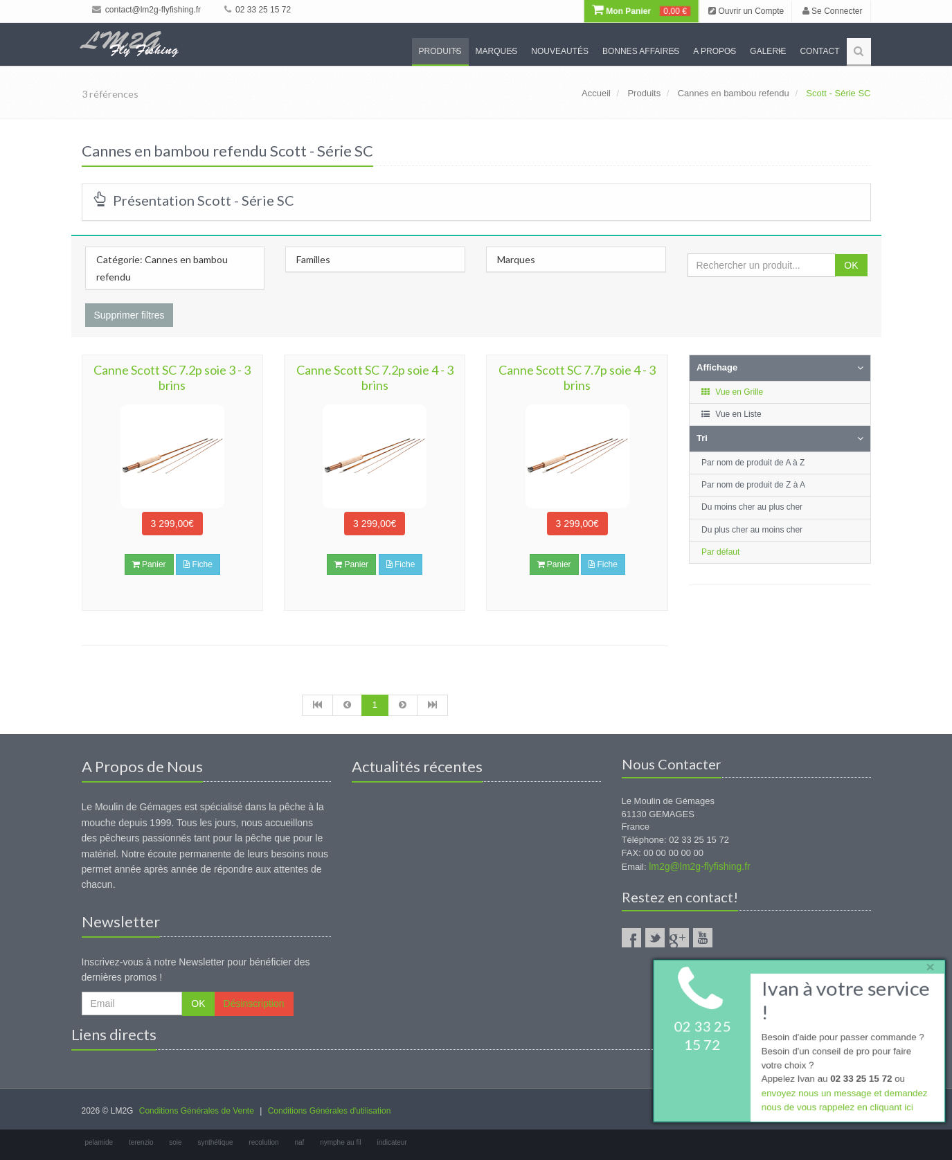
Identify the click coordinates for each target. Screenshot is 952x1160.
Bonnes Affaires (640, 51)
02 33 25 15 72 (257, 10)
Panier (149, 564)
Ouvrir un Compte (746, 11)
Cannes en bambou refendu (733, 93)
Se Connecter (832, 11)
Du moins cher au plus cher (751, 507)
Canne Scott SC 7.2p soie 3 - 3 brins (172, 377)
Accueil (596, 93)
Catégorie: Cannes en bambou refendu (162, 268)
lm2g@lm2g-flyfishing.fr (699, 866)
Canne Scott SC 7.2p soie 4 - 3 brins (374, 377)
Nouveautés (560, 51)
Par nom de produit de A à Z (753, 462)
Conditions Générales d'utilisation (329, 1111)
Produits (440, 51)
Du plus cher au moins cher (751, 530)
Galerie (768, 51)
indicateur (391, 1142)
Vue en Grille (731, 392)
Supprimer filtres (129, 315)
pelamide (99, 1142)
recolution (263, 1142)
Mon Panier (641, 11)
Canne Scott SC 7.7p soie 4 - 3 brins (577, 377)
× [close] (926, 964)
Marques (497, 51)
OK (851, 265)
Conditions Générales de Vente (196, 1111)
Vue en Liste (731, 414)
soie (175, 1142)
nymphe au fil (340, 1142)
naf (299, 1142)
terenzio (141, 1142)
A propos (714, 51)
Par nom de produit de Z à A (753, 485)
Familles (313, 259)
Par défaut (720, 552)
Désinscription (254, 1003)
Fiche (198, 564)
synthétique (215, 1142)
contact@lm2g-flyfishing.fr (146, 10)
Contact (819, 51)
